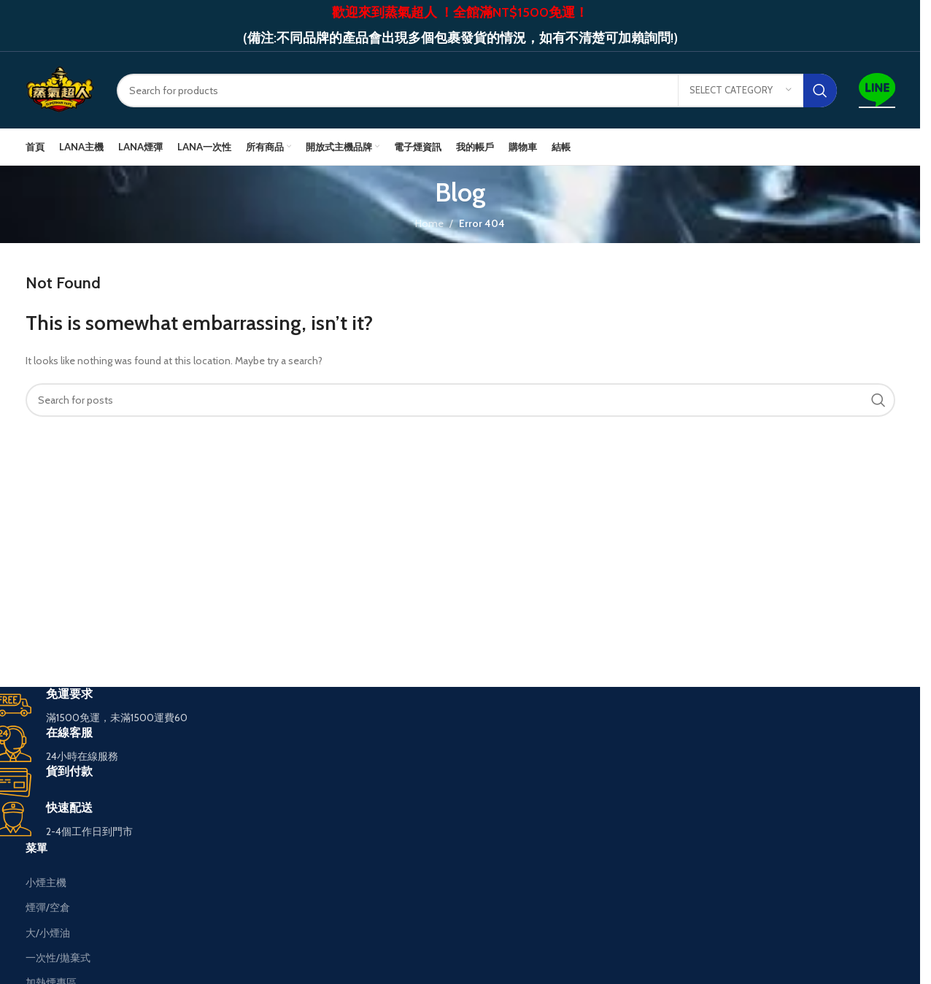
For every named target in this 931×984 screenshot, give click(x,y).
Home (429, 223)
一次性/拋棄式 (58, 957)
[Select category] (740, 90)
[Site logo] (60, 89)
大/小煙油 (48, 932)
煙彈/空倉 (48, 907)
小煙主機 (46, 882)
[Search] (477, 90)
